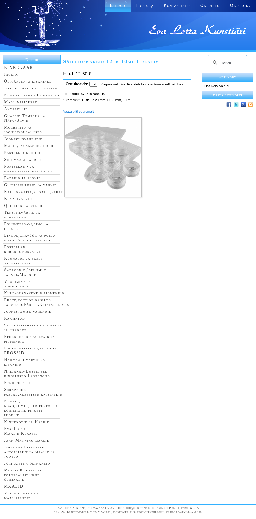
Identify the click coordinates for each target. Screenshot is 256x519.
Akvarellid (16, 109)
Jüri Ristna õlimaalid (27, 463)
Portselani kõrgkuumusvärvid (23, 249)
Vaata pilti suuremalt (78, 112)
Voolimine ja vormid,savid (17, 283)
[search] (226, 63)
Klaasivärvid (18, 198)
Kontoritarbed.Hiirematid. (32, 95)
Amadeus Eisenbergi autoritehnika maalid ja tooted (29, 451)
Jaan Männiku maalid (27, 440)
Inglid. (11, 74)
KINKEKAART (20, 67)
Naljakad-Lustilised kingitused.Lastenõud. (28, 373)
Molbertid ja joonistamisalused (23, 129)
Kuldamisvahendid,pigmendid (34, 293)
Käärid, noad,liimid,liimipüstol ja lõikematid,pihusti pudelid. (31, 408)
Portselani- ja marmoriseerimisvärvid (28, 168)
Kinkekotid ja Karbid (27, 422)
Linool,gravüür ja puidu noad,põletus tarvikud (29, 237)
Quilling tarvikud (23, 205)
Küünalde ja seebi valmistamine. (23, 260)
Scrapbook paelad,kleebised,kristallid (33, 391)
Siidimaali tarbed (22, 159)
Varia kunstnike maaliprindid (21, 495)
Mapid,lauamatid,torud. (29, 145)
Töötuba (145, 5)
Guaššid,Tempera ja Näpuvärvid (24, 118)
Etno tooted (17, 382)
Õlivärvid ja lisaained (28, 81)
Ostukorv (240, 5)
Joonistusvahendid (23, 139)
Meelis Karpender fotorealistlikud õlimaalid (23, 474)
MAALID (14, 486)
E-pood (117, 5)
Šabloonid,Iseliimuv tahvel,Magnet (25, 272)
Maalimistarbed (21, 102)
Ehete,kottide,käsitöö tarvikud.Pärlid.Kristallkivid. (37, 302)
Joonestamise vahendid (28, 311)
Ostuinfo (210, 5)
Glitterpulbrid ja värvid (30, 185)
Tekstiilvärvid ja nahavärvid (22, 214)
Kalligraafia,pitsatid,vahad (34, 191)
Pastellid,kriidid (22, 152)
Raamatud (14, 318)
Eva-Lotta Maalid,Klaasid (21, 430)
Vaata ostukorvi (227, 95)
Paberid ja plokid (22, 178)
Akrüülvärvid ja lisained (30, 88)
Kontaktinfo (177, 5)
